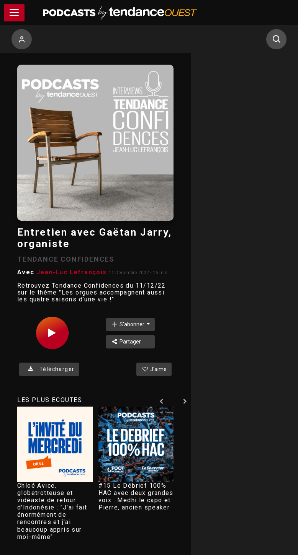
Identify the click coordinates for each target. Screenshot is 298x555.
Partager (126, 342)
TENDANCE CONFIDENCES (66, 259)
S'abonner (128, 324)
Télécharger (49, 369)
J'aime (154, 369)
